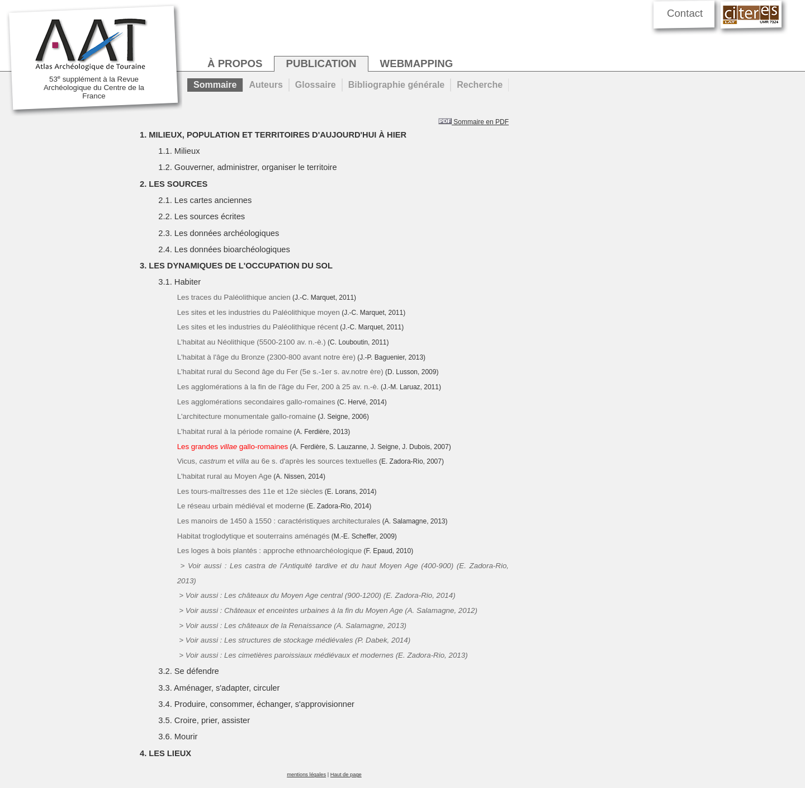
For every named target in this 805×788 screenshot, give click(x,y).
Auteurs (265, 84)
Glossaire (315, 84)
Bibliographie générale (396, 84)
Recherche (480, 84)
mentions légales (306, 774)
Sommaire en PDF (473, 122)
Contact (685, 13)
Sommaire (214, 84)
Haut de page (346, 774)
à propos (234, 63)
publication (321, 63)
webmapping (416, 63)
